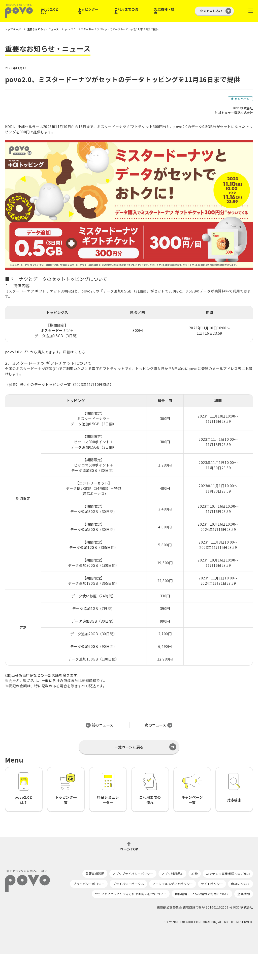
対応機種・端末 (164, 11)
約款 (194, 873)
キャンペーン (240, 98)
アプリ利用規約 (172, 873)
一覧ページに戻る (129, 746)
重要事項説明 (94, 873)
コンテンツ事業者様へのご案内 (228, 873)
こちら (80, 351)
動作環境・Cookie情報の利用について (202, 894)
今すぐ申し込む (211, 11)
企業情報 (243, 894)
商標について (240, 884)
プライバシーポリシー (89, 884)
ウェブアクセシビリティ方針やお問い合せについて (131, 894)
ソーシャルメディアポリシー (172, 884)
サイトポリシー (212, 884)
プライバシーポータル (128, 884)
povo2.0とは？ (50, 11)
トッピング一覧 (88, 11)
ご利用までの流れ (126, 11)
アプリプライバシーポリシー (132, 873)
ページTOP (129, 848)
